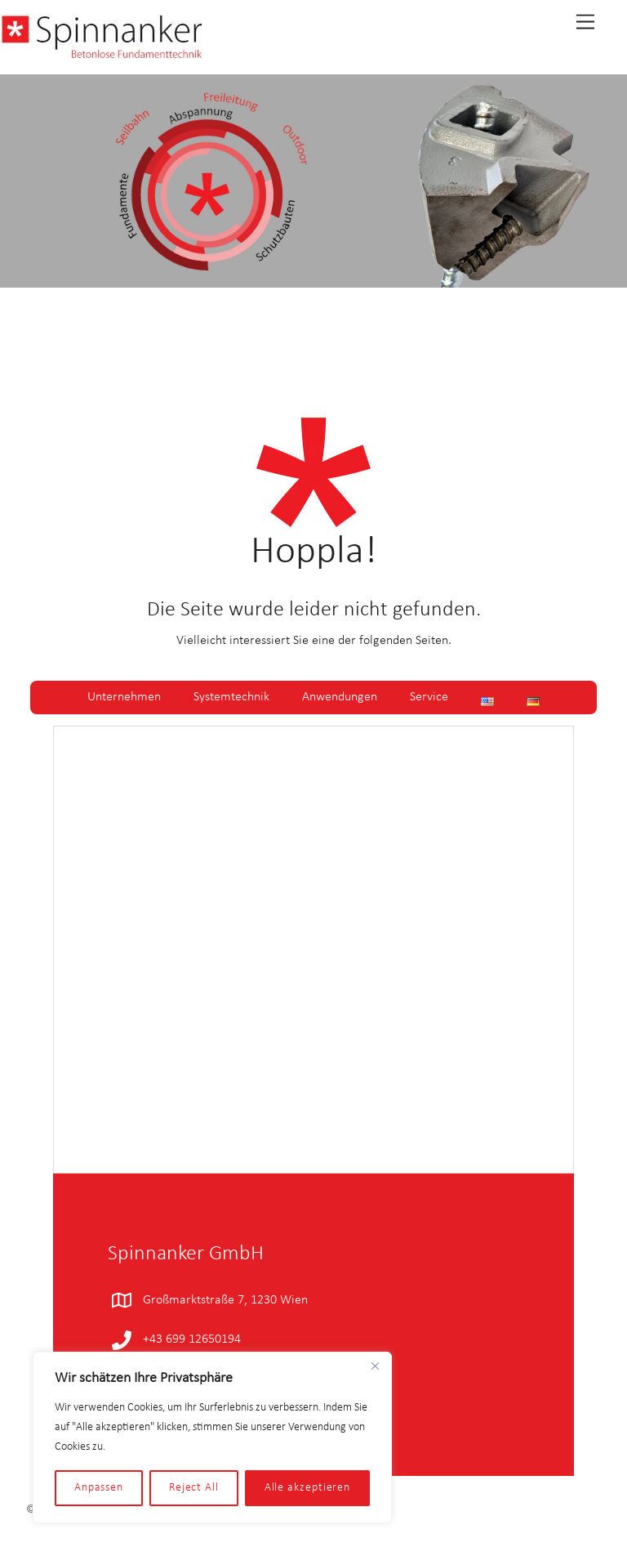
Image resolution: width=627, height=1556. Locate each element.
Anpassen (98, 1488)
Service (429, 697)
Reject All (194, 1488)
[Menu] (585, 22)
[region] (212, 1437)
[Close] (375, 1365)
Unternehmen (124, 697)
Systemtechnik (231, 697)
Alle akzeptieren (308, 1488)
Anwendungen (339, 697)
